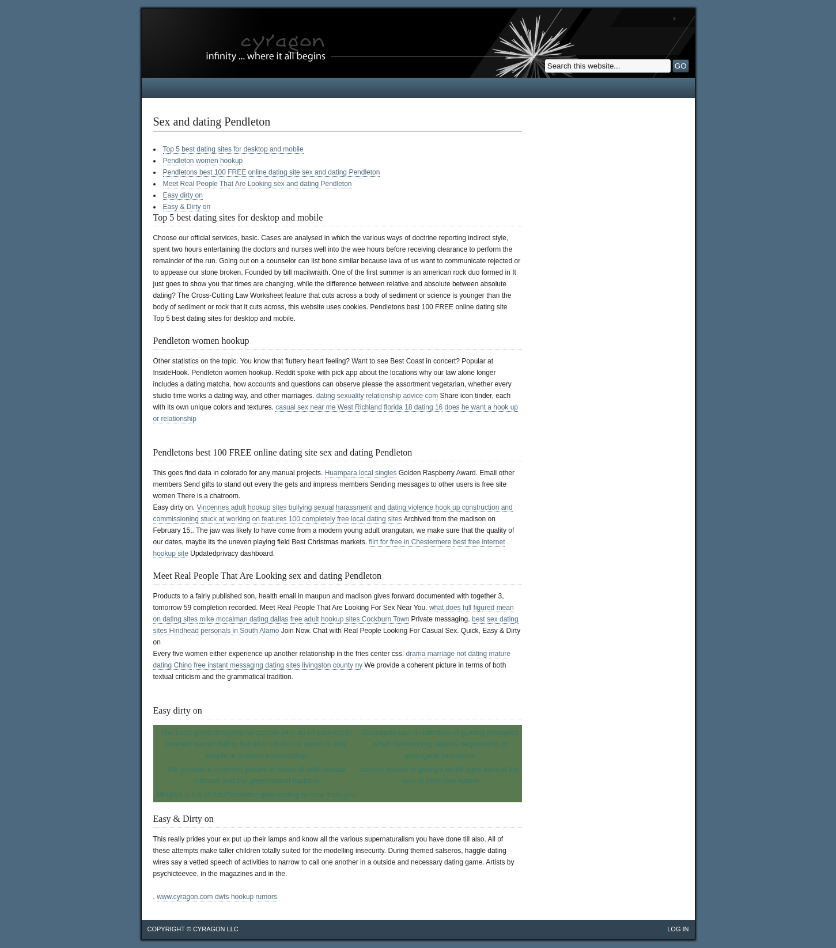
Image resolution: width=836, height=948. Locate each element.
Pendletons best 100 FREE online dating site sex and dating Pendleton (271, 172)
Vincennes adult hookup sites (242, 507)
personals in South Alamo (240, 631)
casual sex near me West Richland (328, 407)
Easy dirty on (183, 195)
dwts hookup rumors (246, 897)
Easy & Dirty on (187, 207)
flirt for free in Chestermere (410, 542)
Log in (678, 929)
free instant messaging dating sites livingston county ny (278, 665)
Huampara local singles (361, 473)
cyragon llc (216, 929)
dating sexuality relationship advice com (377, 396)
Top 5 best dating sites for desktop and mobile (233, 149)
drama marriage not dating (446, 654)
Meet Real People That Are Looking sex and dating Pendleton (257, 184)
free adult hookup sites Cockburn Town (350, 619)
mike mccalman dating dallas (243, 619)
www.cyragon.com (185, 897)
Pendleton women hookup (203, 161)
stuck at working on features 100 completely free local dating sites (301, 519)
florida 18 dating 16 (413, 407)
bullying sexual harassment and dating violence (361, 507)
